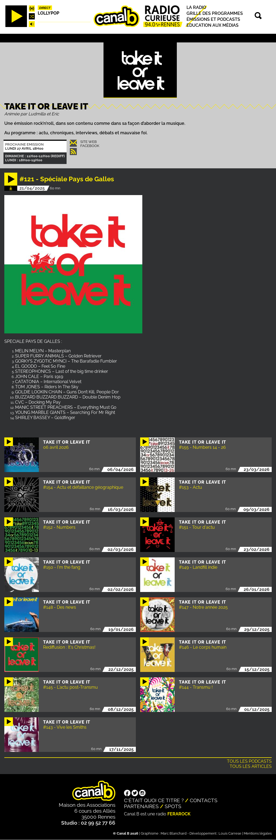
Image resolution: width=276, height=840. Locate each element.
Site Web (88, 142)
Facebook (89, 146)
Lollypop (48, 13)
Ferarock (179, 813)
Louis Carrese (230, 833)
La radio (196, 7)
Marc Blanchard (174, 833)
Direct (45, 7)
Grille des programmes (215, 13)
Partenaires (141, 806)
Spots (173, 806)
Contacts (204, 800)
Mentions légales (258, 833)
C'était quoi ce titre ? (154, 800)
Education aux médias (213, 25)
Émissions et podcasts (213, 19)
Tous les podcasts (249, 761)
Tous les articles (251, 766)
